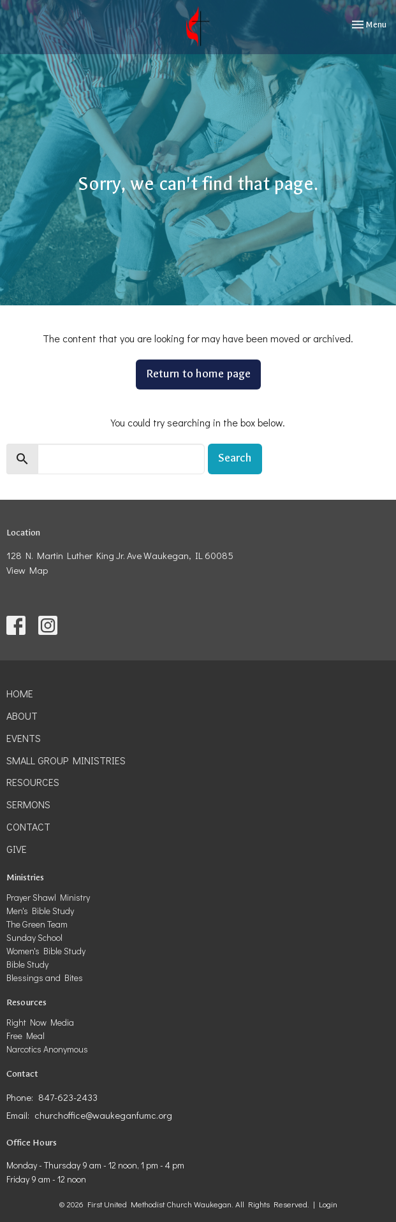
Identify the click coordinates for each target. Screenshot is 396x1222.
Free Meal (25, 1035)
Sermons (28, 804)
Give (16, 848)
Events (23, 738)
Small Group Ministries (66, 760)
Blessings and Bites (44, 977)
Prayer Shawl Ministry (48, 897)
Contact (28, 826)
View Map (27, 570)
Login (328, 1204)
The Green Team (37, 924)
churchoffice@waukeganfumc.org (103, 1115)
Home (19, 693)
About (22, 715)
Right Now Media (40, 1022)
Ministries (25, 877)
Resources (32, 782)
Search (235, 458)
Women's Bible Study (45, 951)
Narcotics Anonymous (47, 1049)
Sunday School (34, 937)
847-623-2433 (68, 1097)
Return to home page (198, 374)
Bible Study (27, 964)
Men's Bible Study (40, 911)
